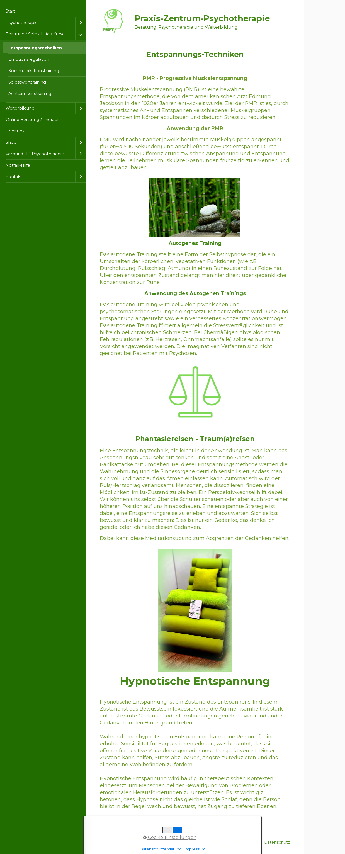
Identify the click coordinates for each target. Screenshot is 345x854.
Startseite (202, 842)
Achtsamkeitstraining (29, 93)
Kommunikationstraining (33, 70)
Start (10, 11)
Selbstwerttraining (27, 82)
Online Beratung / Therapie (33, 119)
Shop (11, 142)
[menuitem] (43, 11)
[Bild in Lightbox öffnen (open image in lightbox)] (194, 207)
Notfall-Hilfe (18, 165)
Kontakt (14, 176)
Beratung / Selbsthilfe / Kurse (35, 34)
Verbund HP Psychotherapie (35, 153)
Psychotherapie (22, 22)
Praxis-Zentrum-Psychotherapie (202, 18)
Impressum (248, 842)
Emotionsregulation (28, 59)
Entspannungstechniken (35, 47)
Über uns (15, 130)
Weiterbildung (20, 108)
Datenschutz (277, 842)
